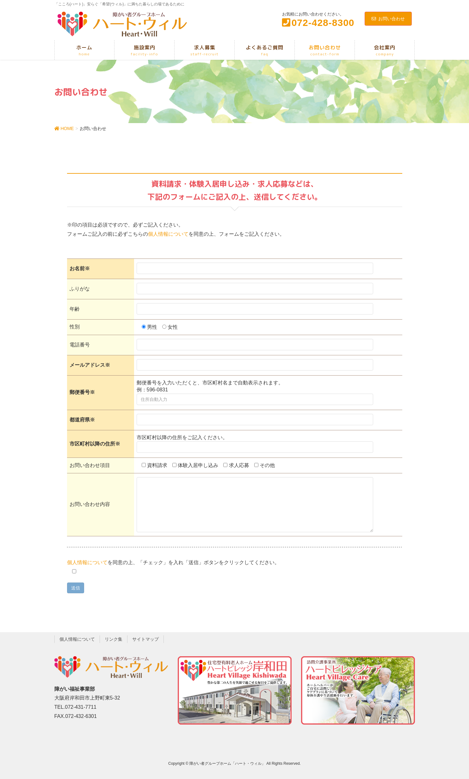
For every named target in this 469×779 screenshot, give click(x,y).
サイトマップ (145, 639)
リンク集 (113, 639)
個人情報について (168, 234)
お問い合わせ (388, 18)
